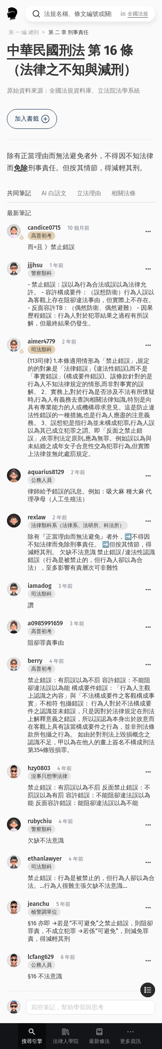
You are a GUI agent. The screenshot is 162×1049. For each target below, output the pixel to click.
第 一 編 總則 (24, 32)
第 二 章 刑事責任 (68, 32)
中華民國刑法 (46, 50)
